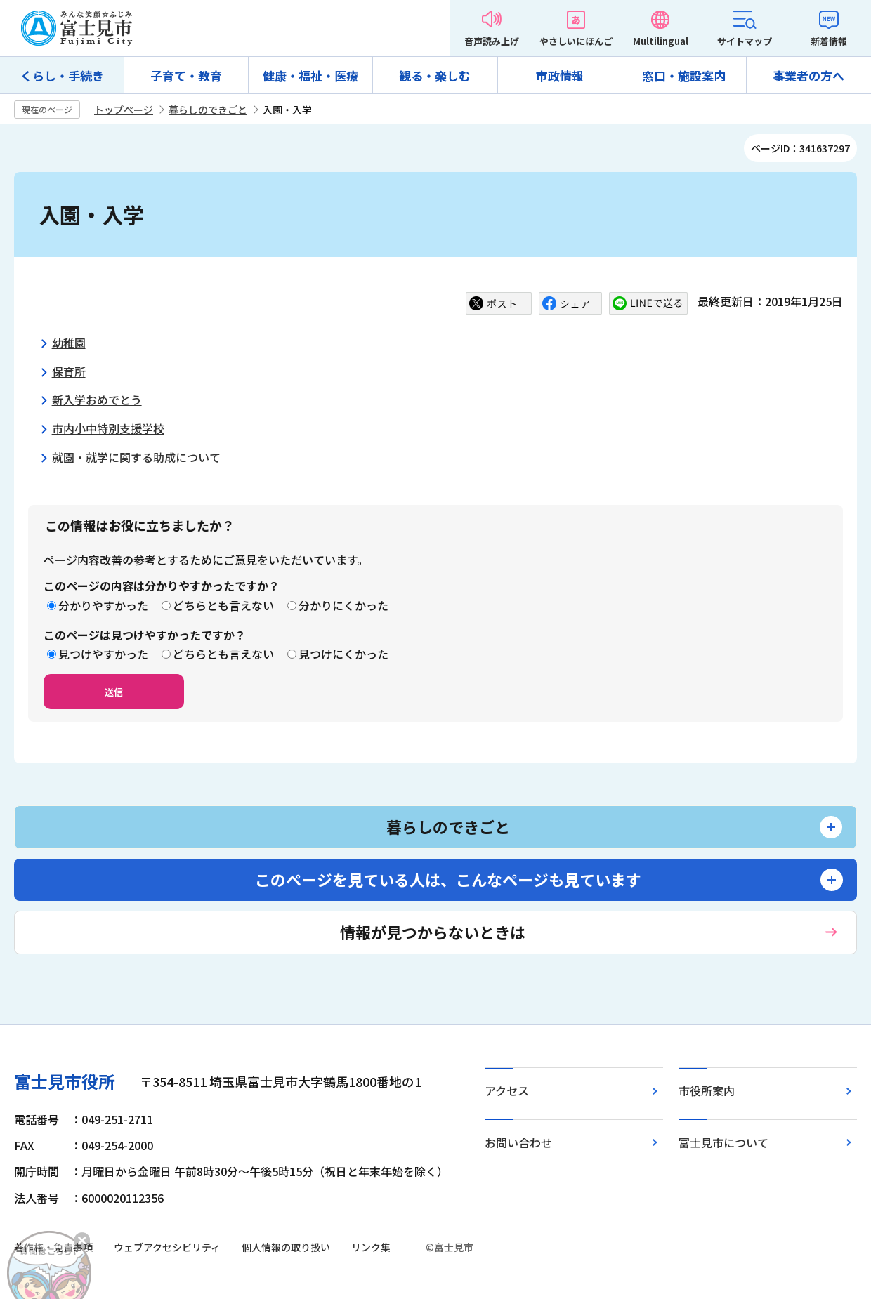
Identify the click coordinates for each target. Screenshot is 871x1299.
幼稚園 (69, 342)
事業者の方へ (808, 75)
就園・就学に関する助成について (136, 457)
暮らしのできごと (208, 110)
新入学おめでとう (97, 399)
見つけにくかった (343, 653)
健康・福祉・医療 (310, 75)
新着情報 (829, 41)
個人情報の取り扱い (286, 1247)
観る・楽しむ (435, 75)
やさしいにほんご (576, 41)
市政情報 (560, 75)
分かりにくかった (343, 605)
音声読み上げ (491, 41)
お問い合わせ (518, 1142)
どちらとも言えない (223, 605)
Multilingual (660, 41)
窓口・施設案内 (684, 75)
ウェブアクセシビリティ (167, 1247)
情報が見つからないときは (432, 932)
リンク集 (371, 1247)
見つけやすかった (103, 653)
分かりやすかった (103, 605)
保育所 (69, 371)
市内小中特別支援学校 (108, 428)
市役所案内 (707, 1090)
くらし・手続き (62, 75)
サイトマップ (744, 41)
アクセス (507, 1090)
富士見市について (723, 1142)
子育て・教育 (186, 75)
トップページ (123, 110)
